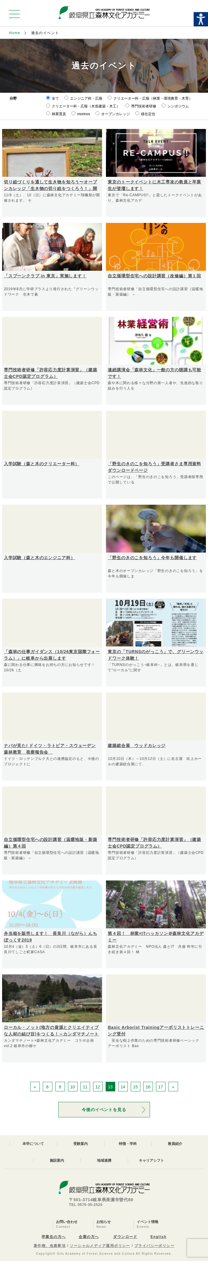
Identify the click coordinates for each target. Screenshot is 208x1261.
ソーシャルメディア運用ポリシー (100, 1246)
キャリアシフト (151, 1160)
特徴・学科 (128, 1144)
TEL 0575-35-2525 (86, 1205)
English (158, 1237)
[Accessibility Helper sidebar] (201, 19)
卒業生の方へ (54, 1237)
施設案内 (57, 1160)
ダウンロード (125, 1237)
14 (123, 1086)
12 (97, 1086)
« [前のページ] (35, 1086)
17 (160, 1086)
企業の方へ (89, 1237)
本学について (33, 1144)
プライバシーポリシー (154, 1246)
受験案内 (80, 1144)
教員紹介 (175, 1144)
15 (135, 1086)
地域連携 (104, 1160)
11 (85, 1086)
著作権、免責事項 (50, 1246)
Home (14, 33)
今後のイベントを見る (104, 1109)
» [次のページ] (173, 1086)
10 (72, 1086)
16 (148, 1086)
